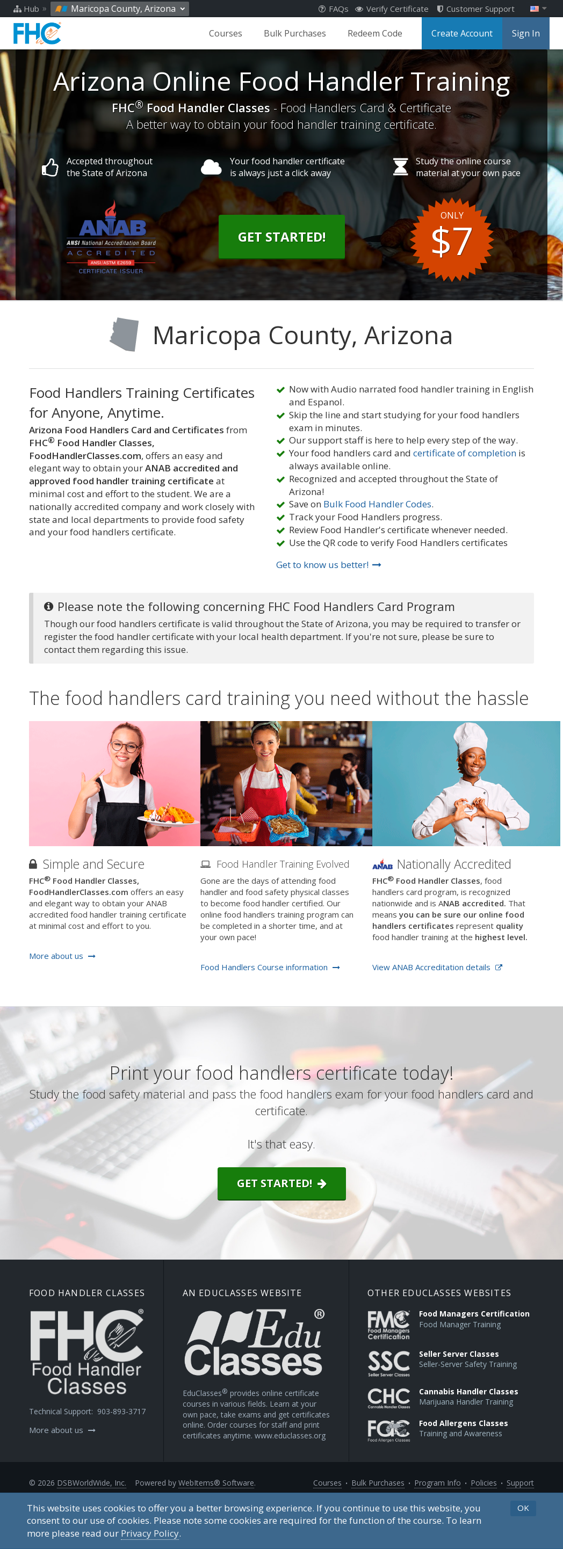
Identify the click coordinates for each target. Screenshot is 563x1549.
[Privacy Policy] (150, 1533)
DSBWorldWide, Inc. (91, 1483)
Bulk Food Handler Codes (377, 504)
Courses (225, 33)
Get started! (282, 1183)
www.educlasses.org (290, 1435)
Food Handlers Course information (270, 967)
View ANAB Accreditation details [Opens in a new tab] (437, 967)
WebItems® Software (216, 1483)
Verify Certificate (392, 8)
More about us (62, 955)
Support (520, 1483)
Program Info (437, 1483)
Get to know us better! (328, 564)
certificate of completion (464, 453)
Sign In (526, 33)
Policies (484, 1483)
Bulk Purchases (295, 33)
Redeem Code (375, 33)
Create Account (462, 33)
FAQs (334, 8)
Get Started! (282, 236)
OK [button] (523, 1507)
